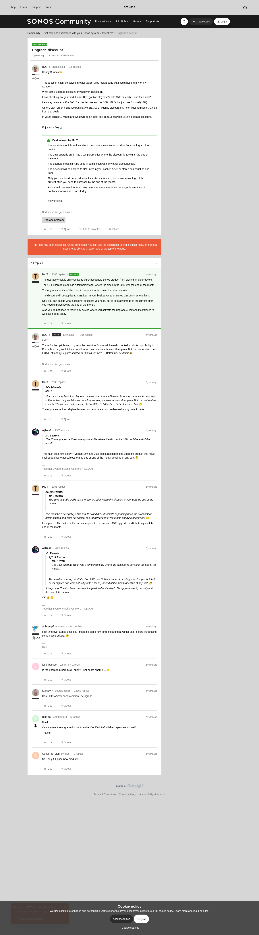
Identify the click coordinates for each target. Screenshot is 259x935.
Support (36, 7)
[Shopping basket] (245, 7)
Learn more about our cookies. (192, 910)
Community (33, 33)
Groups (137, 21)
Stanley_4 (47, 690)
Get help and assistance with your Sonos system (71, 33)
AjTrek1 (46, 430)
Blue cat (46, 716)
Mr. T (45, 274)
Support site (152, 21)
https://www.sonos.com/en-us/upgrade (70, 696)
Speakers (107, 33)
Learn (23, 7)
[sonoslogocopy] (129, 7)
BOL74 (46, 66)
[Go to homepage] (59, 21)
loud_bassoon (50, 664)
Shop (13, 7)
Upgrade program (54, 220)
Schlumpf (48, 626)
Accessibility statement (152, 794)
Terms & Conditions (105, 794)
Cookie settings (127, 794)
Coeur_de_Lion (51, 753)
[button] (200, 21)
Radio (48, 7)
